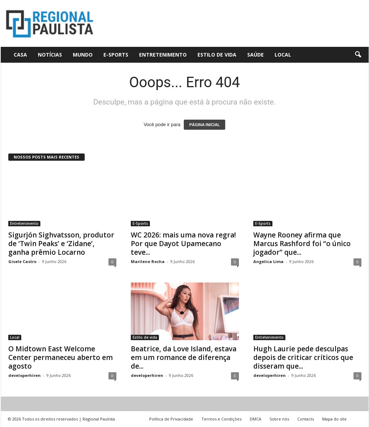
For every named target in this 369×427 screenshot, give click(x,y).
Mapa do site (334, 419)
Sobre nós (279, 419)
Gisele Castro (22, 261)
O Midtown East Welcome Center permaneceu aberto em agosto (60, 357)
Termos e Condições (221, 419)
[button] (358, 55)
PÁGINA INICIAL (204, 125)
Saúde (255, 54)
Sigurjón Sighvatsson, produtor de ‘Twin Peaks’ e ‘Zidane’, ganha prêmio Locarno (61, 243)
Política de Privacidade (171, 419)
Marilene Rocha (148, 261)
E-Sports (115, 54)
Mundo (83, 54)
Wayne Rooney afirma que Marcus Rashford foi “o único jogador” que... (302, 243)
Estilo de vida (216, 54)
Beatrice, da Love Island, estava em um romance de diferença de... (183, 357)
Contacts (305, 419)
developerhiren (24, 375)
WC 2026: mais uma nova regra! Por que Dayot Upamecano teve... (183, 243)
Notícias (50, 54)
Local (283, 54)
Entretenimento (163, 54)
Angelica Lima (268, 261)
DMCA (255, 419)
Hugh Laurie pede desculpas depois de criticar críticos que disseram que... (303, 357)
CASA (20, 54)
